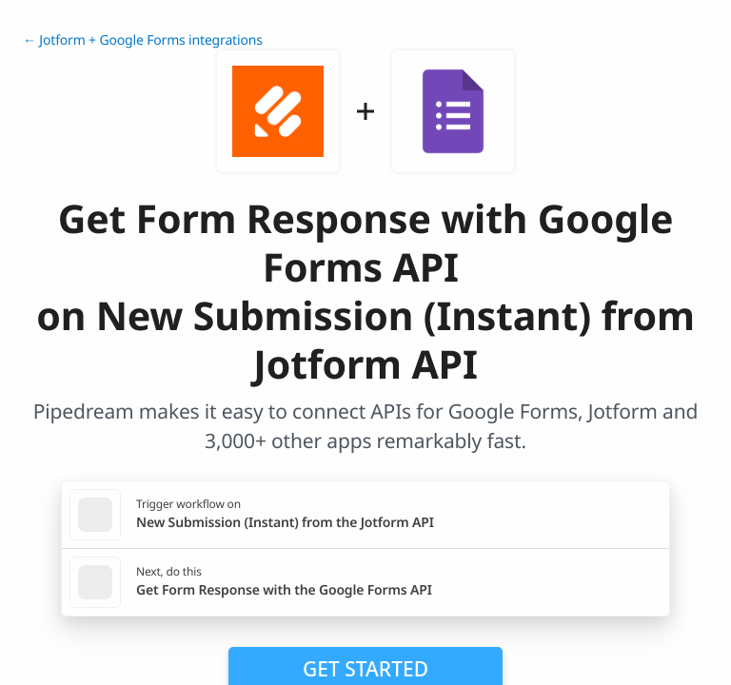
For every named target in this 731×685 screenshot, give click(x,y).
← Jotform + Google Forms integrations (143, 40)
